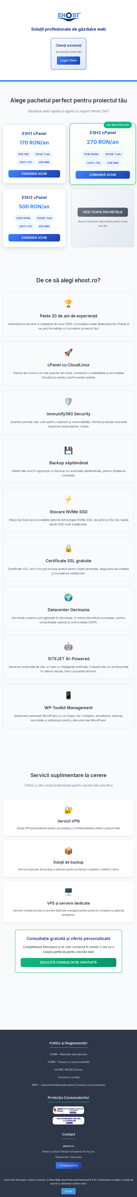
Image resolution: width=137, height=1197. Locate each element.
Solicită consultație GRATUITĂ (68, 962)
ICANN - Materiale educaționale (68, 1054)
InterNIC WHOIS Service (68, 1069)
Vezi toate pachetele (103, 212)
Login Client (68, 60)
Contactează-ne (68, 1165)
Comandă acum (34, 173)
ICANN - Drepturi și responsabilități (68, 1061)
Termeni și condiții (69, 1077)
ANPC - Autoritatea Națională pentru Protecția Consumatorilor (68, 1084)
